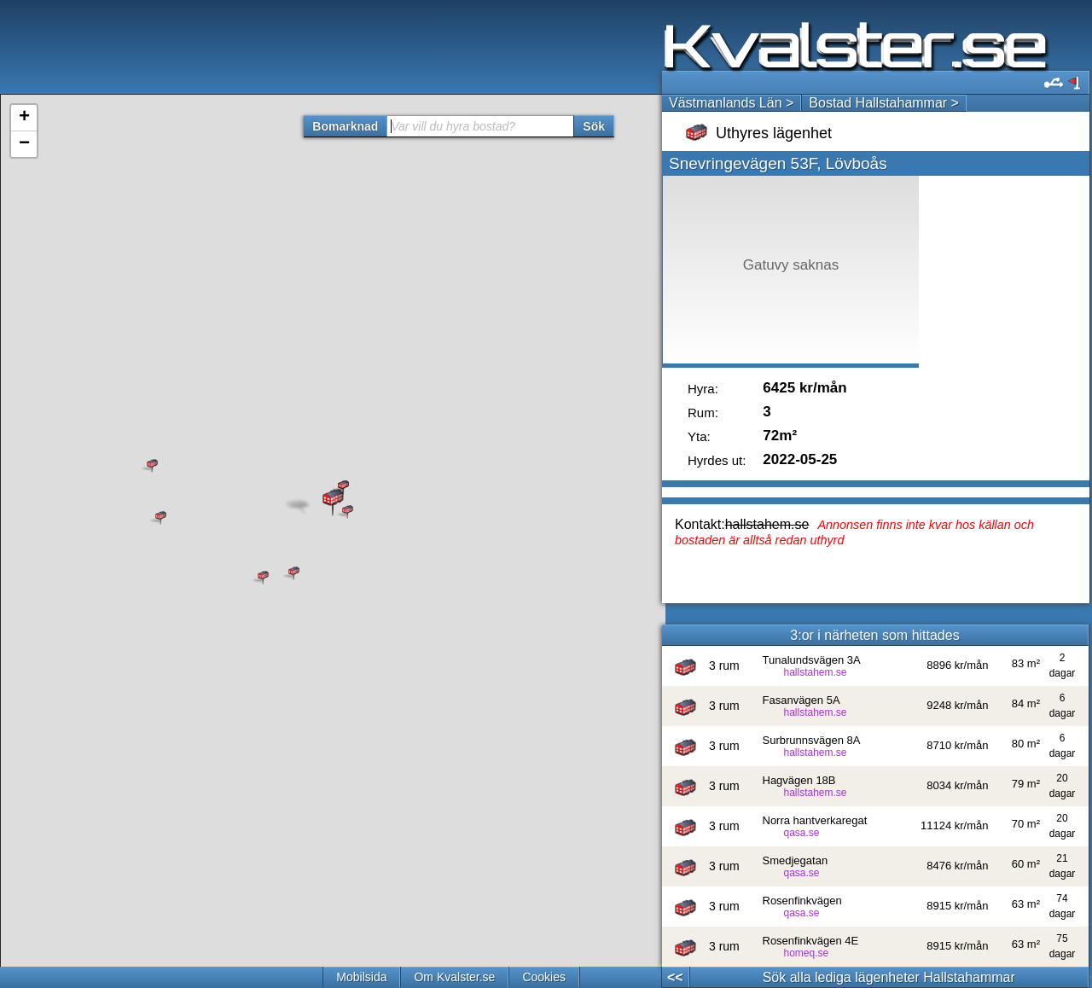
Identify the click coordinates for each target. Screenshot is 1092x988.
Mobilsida (361, 977)
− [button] (24, 144)
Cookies (544, 977)
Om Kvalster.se (454, 977)
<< (675, 977)
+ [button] (24, 118)
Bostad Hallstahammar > (884, 103)
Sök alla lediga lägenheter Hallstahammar (889, 977)
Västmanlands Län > (731, 103)
